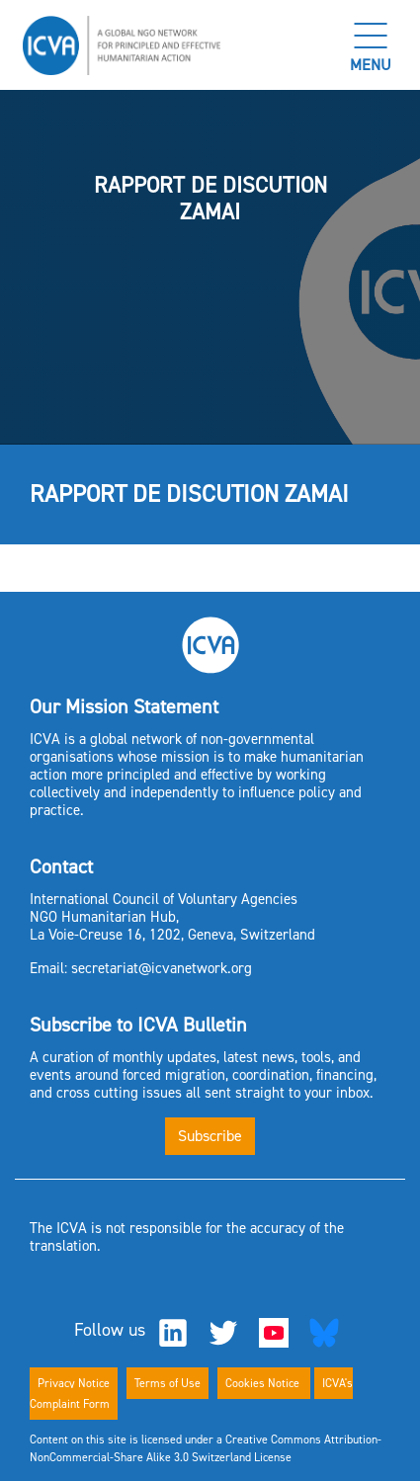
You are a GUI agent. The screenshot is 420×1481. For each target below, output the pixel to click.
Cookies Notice (263, 1383)
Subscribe (210, 1135)
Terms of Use (167, 1383)
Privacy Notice (74, 1383)
